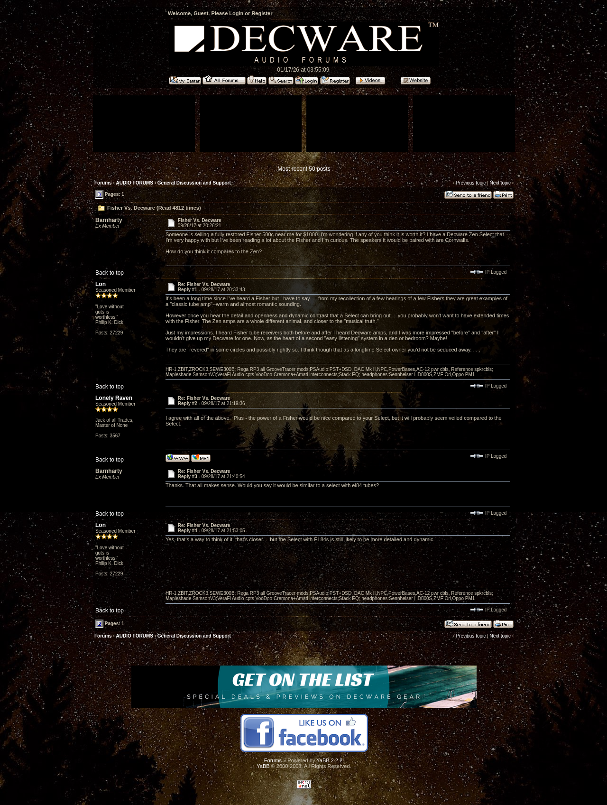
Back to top (109, 272)
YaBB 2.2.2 (329, 760)
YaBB (263, 766)
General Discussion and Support (194, 182)
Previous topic (471, 182)
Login (236, 13)
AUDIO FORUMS (134, 182)
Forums (103, 182)
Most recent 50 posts (303, 169)
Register (261, 13)
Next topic (499, 182)
